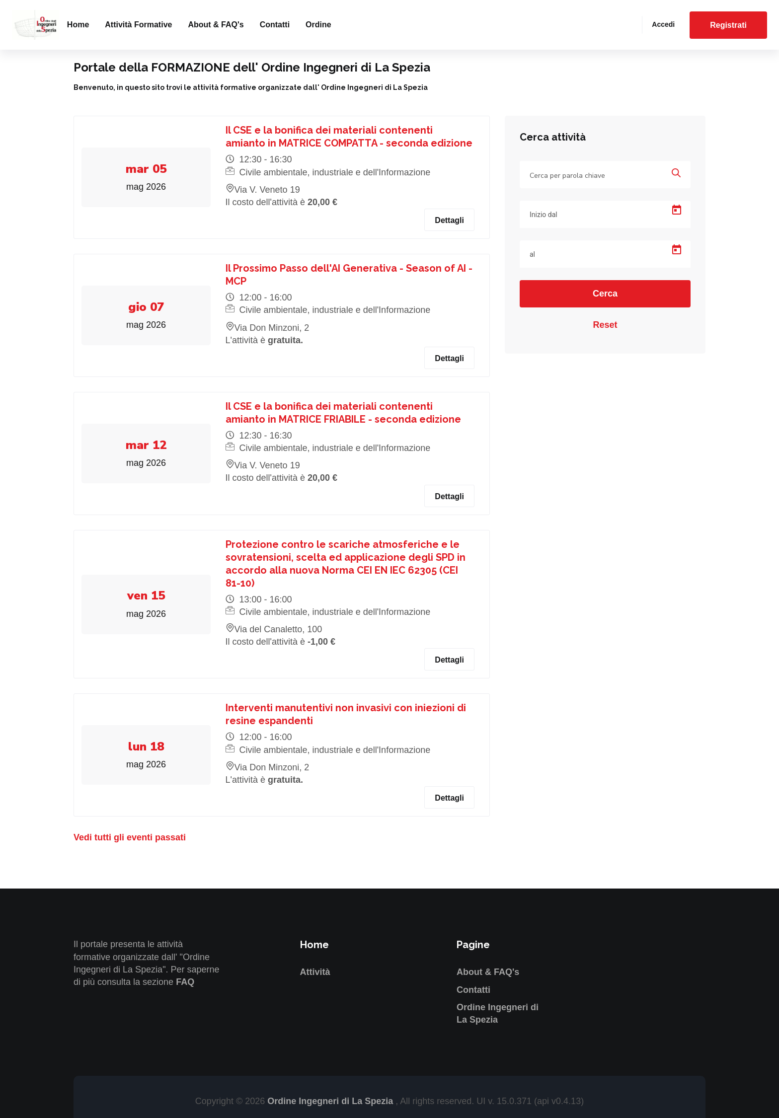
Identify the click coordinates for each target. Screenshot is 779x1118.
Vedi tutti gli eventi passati (130, 837)
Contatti (275, 24)
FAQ (185, 982)
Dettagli (449, 220)
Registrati (728, 25)
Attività (315, 972)
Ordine (318, 24)
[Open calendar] (677, 210)
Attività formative (138, 24)
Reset (605, 325)
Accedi (663, 24)
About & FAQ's (215, 24)
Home (78, 24)
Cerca (605, 293)
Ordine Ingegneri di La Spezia (331, 1101)
